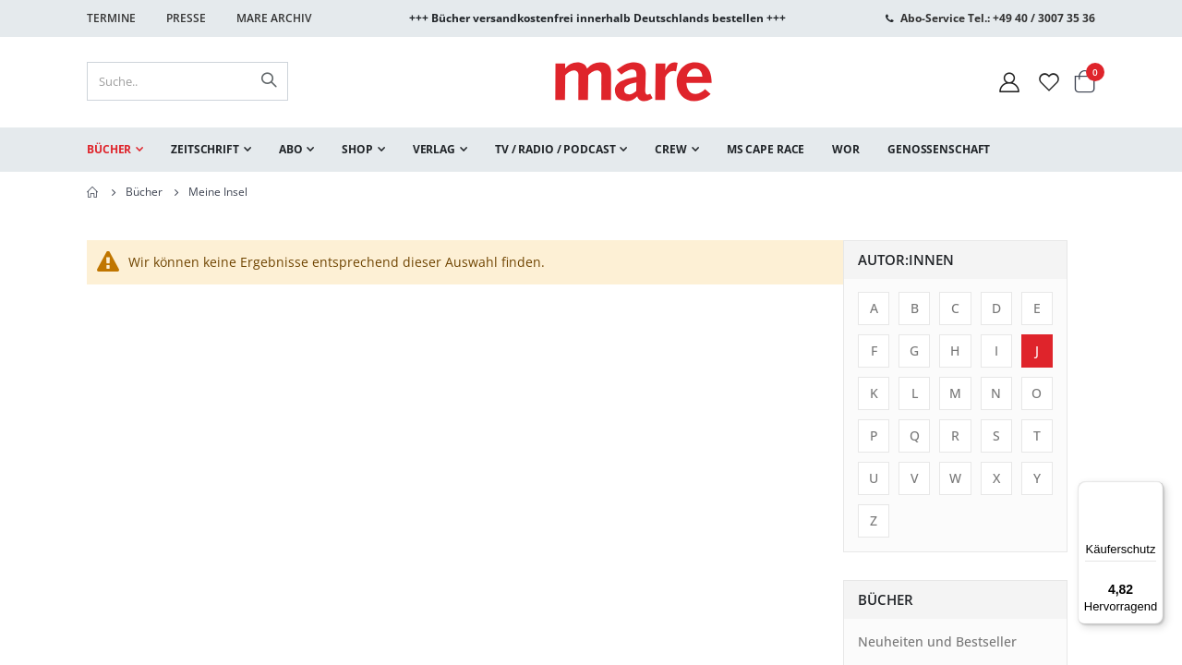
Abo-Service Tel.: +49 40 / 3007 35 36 (997, 18)
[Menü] (1152, 485)
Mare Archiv (273, 18)
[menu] (591, 149)
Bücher (144, 192)
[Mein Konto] (1009, 81)
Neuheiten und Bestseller (181, 641)
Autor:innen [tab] (150, 259)
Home (93, 192)
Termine (111, 18)
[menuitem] (115, 149)
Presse (186, 18)
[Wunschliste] (1049, 81)
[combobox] (187, 81)
